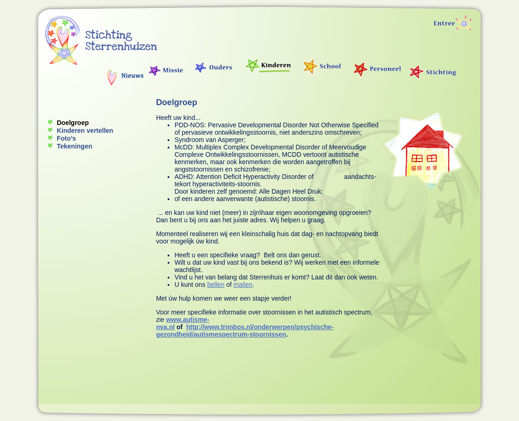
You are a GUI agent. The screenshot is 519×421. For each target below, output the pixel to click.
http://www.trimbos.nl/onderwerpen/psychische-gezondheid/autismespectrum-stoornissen (245, 330)
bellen (215, 284)
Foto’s (66, 138)
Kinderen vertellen (85, 130)
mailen (243, 284)
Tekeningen (74, 146)
